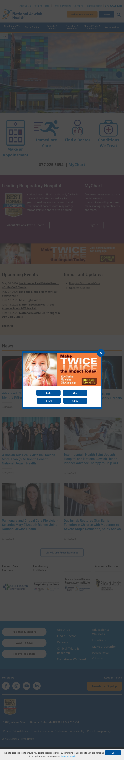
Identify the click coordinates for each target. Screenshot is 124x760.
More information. (69, 756)
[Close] (101, 353)
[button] (48, 393)
